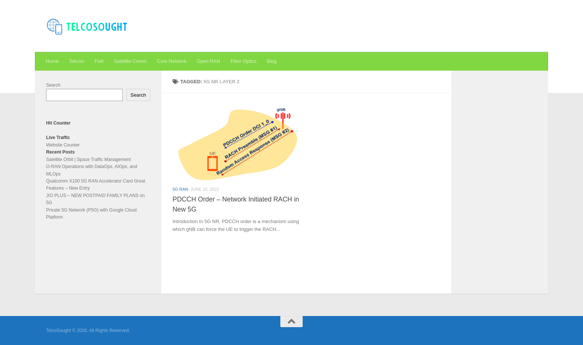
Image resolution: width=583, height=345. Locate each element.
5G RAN (180, 189)
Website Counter (63, 145)
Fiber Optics (244, 61)
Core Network (171, 61)
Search (53, 85)
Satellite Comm (130, 61)
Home (52, 61)
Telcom (76, 61)
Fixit (99, 61)
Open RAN (208, 61)
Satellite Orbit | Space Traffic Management (88, 159)
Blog (272, 61)
